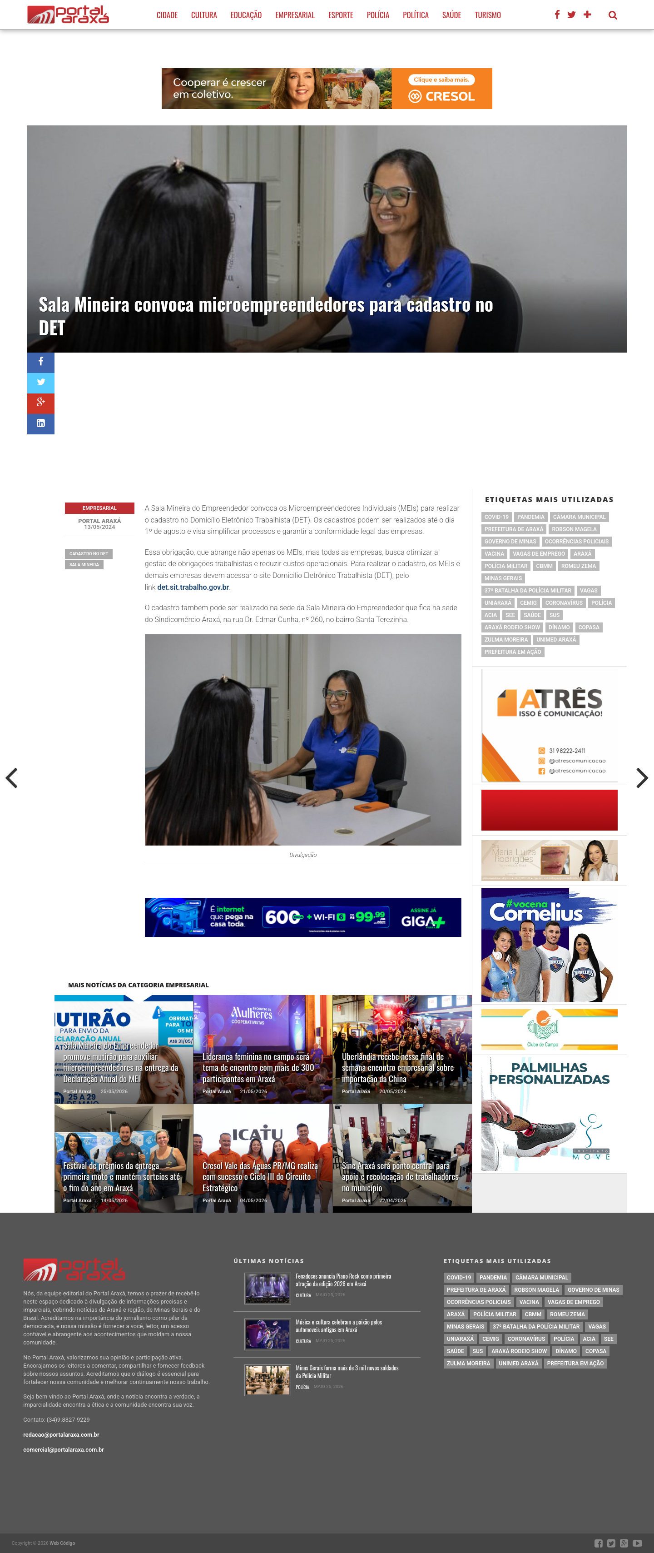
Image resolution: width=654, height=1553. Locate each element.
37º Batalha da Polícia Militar (528, 590)
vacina (494, 554)
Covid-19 (497, 517)
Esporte (340, 14)
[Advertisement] (340, 420)
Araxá (582, 554)
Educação (246, 14)
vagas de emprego (539, 554)
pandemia (531, 517)
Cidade (167, 14)
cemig (528, 603)
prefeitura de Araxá (514, 529)
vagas (589, 590)
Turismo (488, 14)
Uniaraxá (498, 603)
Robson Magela (574, 529)
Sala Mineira (84, 564)
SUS (555, 615)
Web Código (62, 1543)
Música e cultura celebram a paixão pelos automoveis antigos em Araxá (339, 1326)
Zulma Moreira (506, 640)
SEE (510, 615)
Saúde (451, 14)
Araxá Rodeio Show (512, 627)
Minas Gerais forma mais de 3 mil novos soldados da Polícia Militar (347, 1371)
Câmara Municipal (579, 517)
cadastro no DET (89, 553)
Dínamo (559, 627)
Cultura (204, 14)
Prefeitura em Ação (513, 652)
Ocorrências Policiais (577, 541)
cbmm (544, 566)
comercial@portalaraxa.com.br (63, 1449)
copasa (589, 627)
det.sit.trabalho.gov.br (193, 587)
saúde (532, 615)
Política (416, 14)
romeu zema (578, 566)
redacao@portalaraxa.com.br (61, 1434)
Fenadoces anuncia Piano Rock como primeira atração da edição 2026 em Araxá (343, 1280)
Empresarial (295, 14)
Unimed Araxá (556, 640)
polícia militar (506, 566)
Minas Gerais (503, 578)
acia (491, 615)
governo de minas (510, 541)
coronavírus (564, 603)
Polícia (378, 14)
